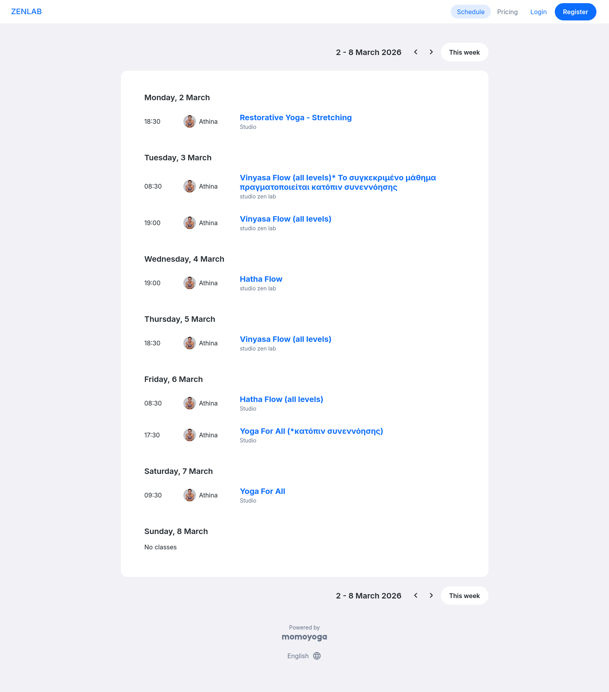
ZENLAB (26, 11)
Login (538, 12)
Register (575, 12)
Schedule (471, 12)
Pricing (507, 12)
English (304, 656)
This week (464, 52)
